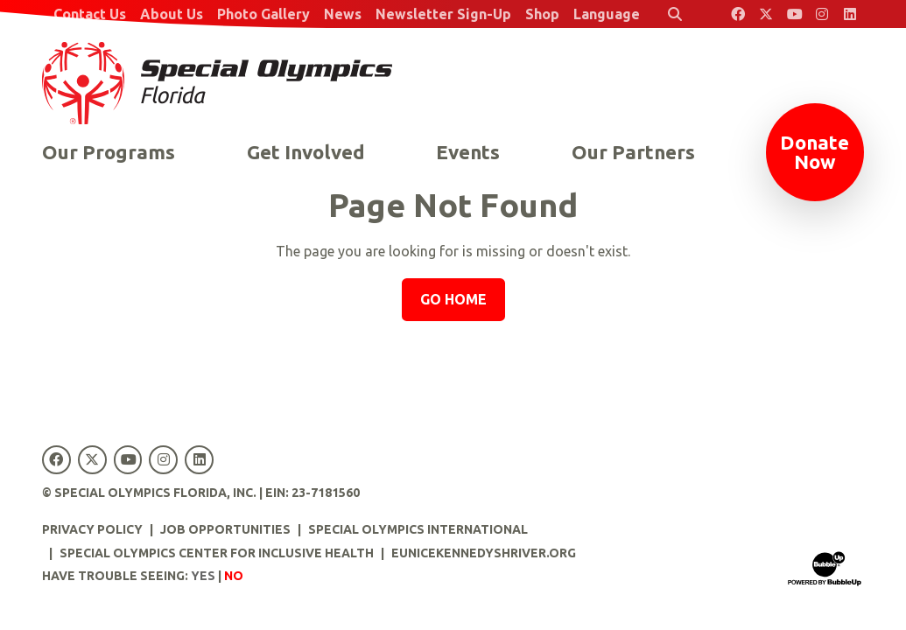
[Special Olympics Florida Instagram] (822, 14)
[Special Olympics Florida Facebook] (738, 14)
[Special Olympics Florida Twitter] (766, 14)
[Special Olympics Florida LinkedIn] (850, 14)
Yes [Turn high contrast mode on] (203, 576)
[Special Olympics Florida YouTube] (794, 14)
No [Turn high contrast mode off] (233, 576)
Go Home (453, 299)
